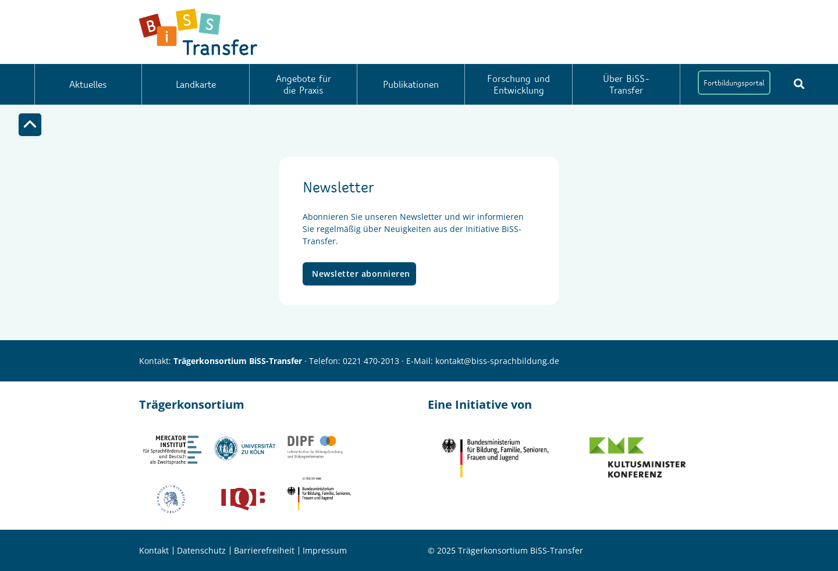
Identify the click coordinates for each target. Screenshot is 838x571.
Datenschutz (201, 550)
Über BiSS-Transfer (626, 84)
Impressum (325, 550)
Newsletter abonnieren (361, 273)
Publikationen (411, 84)
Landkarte (196, 84)
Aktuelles (87, 84)
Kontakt (154, 550)
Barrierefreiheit (264, 550)
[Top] (30, 124)
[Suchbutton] (799, 83)
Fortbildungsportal (734, 82)
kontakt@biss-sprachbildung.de (497, 360)
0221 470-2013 (371, 360)
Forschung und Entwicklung (518, 84)
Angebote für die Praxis (303, 84)
